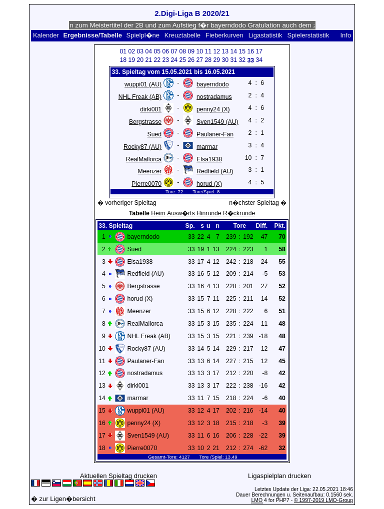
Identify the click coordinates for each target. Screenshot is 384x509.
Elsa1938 (209, 159)
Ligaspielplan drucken (279, 476)
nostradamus (214, 96)
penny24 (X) (213, 109)
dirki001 (151, 109)
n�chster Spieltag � (257, 202)
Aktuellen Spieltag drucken (118, 476)
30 (225, 59)
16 (251, 51)
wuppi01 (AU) (143, 84)
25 (183, 59)
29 (217, 59)
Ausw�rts (180, 213)
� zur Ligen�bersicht (63, 499)
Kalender (46, 35)
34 (259, 59)
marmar (207, 146)
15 (242, 51)
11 (208, 51)
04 (149, 51)
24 (174, 59)
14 (234, 51)
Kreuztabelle (182, 35)
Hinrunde (209, 213)
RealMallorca (144, 159)
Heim (158, 213)
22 (157, 59)
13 (225, 51)
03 (140, 51)
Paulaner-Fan (215, 134)
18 (123, 59)
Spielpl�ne (143, 35)
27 (200, 59)
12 (217, 51)
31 (234, 59)
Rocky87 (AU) (143, 146)
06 (166, 51)
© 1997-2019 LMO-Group (323, 500)
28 (208, 59)
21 (149, 59)
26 (191, 59)
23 (166, 59)
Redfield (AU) (214, 171)
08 (183, 51)
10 (200, 51)
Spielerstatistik (308, 35)
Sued (155, 134)
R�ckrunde (239, 213)
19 (132, 59)
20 (140, 59)
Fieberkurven (225, 35)
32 (242, 59)
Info (345, 35)
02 (132, 51)
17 (259, 51)
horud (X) (209, 183)
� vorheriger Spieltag (127, 202)
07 (174, 51)
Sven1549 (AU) (217, 121)
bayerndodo (212, 84)
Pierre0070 (147, 183)
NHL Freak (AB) (140, 96)
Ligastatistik (265, 35)
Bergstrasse (145, 121)
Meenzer (150, 171)
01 (123, 51)
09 (191, 51)
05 (157, 51)
